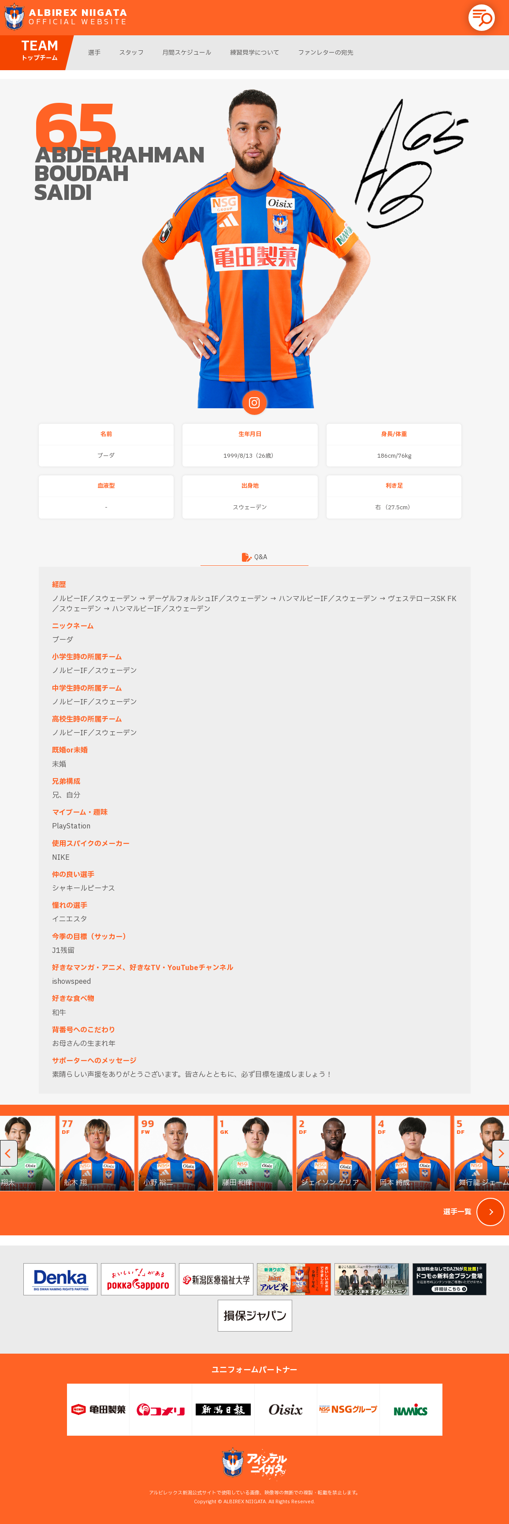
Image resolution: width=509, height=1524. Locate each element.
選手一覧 (457, 1212)
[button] (481, 17)
